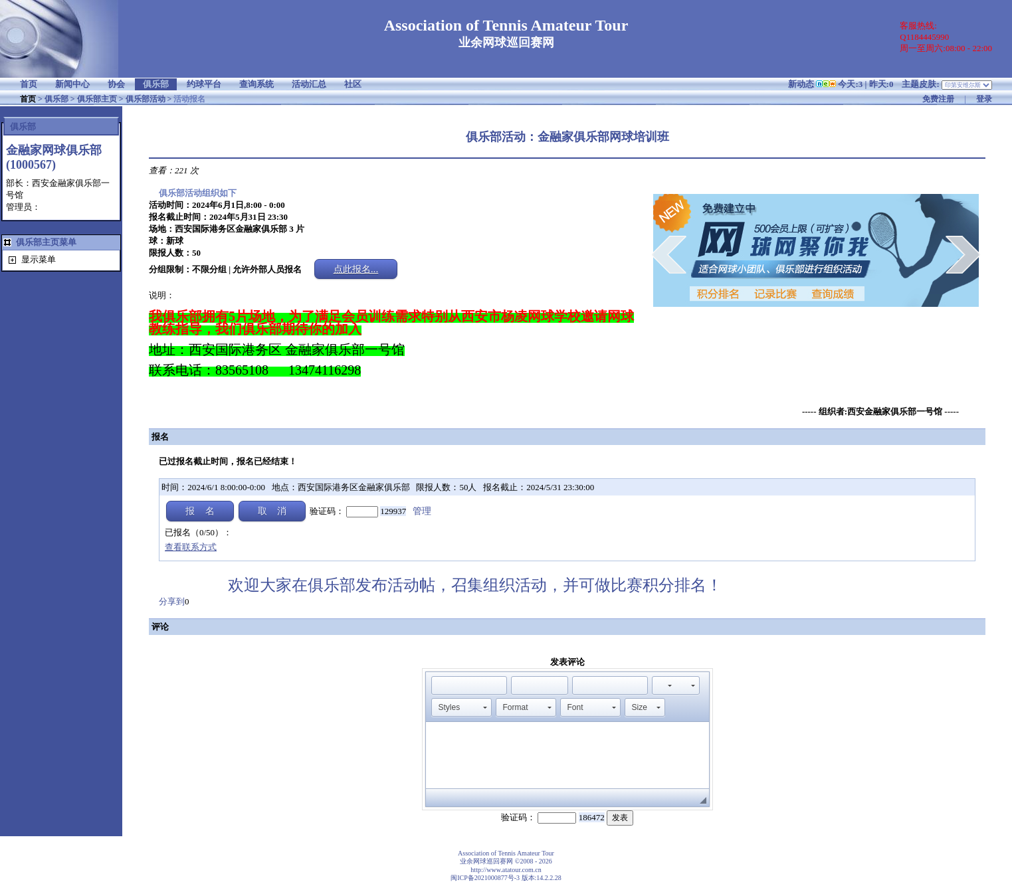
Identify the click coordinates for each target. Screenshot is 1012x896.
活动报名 (189, 99)
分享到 (172, 601)
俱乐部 (56, 99)
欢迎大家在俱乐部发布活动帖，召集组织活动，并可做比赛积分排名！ (485, 585)
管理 (422, 511)
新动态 (801, 84)
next (963, 254)
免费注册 (938, 99)
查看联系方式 (191, 547)
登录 (984, 99)
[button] (441, 685)
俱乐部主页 (97, 99)
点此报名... (356, 269)
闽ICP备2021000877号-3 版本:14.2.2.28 (506, 877)
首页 (28, 99)
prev (669, 254)
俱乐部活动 (145, 99)
